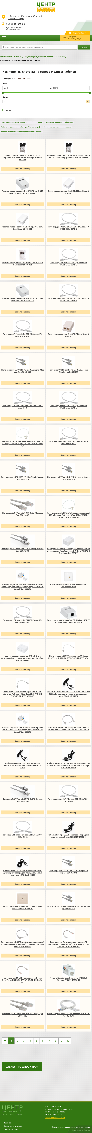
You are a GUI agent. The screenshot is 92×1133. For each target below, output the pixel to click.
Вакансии (7, 1123)
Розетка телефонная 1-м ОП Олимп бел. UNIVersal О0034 (68, 585)
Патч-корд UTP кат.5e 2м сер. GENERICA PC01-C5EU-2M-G (22, 836)
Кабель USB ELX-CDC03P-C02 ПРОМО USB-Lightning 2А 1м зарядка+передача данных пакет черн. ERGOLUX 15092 (22, 872)
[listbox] (46, 101)
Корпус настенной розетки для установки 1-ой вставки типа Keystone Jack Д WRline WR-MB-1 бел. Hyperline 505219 (68, 551)
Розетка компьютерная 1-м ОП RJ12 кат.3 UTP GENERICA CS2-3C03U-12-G (22, 299)
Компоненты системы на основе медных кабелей (20, 60)
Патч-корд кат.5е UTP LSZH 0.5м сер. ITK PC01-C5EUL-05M (68, 1014)
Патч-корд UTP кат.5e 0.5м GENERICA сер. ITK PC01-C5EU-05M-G (68, 228)
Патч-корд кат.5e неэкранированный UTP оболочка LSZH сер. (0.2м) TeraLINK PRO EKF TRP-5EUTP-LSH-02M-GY (68, 944)
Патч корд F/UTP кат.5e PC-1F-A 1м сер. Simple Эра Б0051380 (22, 550)
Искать (84, 47)
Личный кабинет (79, 33)
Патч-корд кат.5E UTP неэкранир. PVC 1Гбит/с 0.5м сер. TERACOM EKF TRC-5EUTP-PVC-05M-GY (22, 443)
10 (68, 1040)
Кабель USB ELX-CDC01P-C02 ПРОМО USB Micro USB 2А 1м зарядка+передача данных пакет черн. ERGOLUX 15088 (68, 694)
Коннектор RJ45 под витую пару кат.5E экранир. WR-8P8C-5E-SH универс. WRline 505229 (22, 157)
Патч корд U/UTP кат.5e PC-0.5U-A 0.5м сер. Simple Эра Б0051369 (68, 371)
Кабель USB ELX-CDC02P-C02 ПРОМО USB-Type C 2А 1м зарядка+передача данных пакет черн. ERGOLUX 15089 (68, 765)
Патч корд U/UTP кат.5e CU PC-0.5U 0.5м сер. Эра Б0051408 (22, 514)
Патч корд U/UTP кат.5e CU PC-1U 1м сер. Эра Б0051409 (22, 1014)
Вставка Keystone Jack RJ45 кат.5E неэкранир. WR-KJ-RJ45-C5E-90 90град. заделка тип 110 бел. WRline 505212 (22, 729)
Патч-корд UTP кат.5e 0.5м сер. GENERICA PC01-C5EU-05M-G (68, 263)
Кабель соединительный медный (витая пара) (20, 127)
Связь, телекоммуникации (19, 57)
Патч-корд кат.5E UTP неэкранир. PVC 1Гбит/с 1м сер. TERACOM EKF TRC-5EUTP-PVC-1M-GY (68, 728)
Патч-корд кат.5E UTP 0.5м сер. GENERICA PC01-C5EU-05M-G (68, 406)
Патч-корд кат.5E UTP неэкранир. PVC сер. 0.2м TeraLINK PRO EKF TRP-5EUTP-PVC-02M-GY (68, 658)
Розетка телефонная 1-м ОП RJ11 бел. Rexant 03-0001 (68, 192)
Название (27, 78)
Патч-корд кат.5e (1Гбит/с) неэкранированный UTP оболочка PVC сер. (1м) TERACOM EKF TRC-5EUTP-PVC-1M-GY (22, 944)
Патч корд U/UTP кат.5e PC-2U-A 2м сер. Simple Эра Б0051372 (68, 907)
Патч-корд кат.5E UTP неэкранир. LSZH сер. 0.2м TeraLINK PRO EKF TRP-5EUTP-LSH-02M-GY (22, 980)
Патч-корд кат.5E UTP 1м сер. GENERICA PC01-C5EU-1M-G (68, 800)
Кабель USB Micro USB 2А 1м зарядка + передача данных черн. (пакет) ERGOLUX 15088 (22, 765)
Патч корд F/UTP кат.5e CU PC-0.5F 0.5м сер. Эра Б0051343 (22, 800)
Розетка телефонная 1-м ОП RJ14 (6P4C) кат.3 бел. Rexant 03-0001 (22, 228)
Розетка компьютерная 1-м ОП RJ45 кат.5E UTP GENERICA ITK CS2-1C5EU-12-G (68, 621)
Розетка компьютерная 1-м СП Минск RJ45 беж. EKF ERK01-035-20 (22, 907)
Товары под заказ (11, 1129)
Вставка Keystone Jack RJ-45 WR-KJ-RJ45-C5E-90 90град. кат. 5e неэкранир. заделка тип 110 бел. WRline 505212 (22, 586)
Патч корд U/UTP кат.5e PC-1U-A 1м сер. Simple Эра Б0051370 (68, 478)
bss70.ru (87, 1130)
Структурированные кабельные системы (48, 57)
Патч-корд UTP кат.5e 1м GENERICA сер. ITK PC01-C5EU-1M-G (22, 335)
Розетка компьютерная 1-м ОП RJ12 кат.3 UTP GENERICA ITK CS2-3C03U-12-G (22, 192)
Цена (19, 78)
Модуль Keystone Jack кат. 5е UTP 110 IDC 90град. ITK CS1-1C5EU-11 (68, 979)
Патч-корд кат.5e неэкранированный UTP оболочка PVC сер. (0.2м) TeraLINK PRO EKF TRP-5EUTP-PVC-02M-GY (22, 694)
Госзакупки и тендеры (13, 1126)
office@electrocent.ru (55, 1118)
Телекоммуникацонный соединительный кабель (21, 131)
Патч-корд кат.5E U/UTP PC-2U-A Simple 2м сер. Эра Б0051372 (68, 871)
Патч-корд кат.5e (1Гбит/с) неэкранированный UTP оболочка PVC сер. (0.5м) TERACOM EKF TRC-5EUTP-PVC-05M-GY (68, 515)
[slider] (2, 93)
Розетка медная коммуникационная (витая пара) (21, 122)
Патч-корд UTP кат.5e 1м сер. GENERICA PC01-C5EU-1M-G (22, 406)
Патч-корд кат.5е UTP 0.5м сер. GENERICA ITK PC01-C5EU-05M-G (68, 299)
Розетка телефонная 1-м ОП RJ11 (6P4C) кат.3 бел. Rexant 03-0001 (22, 263)
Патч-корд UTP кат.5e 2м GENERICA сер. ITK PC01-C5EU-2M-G (22, 621)
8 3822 (15, 24)
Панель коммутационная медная (57, 127)
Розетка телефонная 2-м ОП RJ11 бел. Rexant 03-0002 (68, 335)
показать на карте (16, 19)
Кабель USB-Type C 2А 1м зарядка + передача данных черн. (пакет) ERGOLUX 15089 (68, 836)
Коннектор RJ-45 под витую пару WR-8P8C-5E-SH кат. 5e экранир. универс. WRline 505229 (68, 156)
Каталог (3, 57)
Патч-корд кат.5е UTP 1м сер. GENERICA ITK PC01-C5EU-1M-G (68, 442)
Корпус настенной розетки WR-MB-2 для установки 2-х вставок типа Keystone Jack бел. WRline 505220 (22, 658)
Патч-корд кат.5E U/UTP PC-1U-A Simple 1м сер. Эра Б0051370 (22, 478)
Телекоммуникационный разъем (59, 122)
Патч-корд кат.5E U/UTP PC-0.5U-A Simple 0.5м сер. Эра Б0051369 (22, 371)
